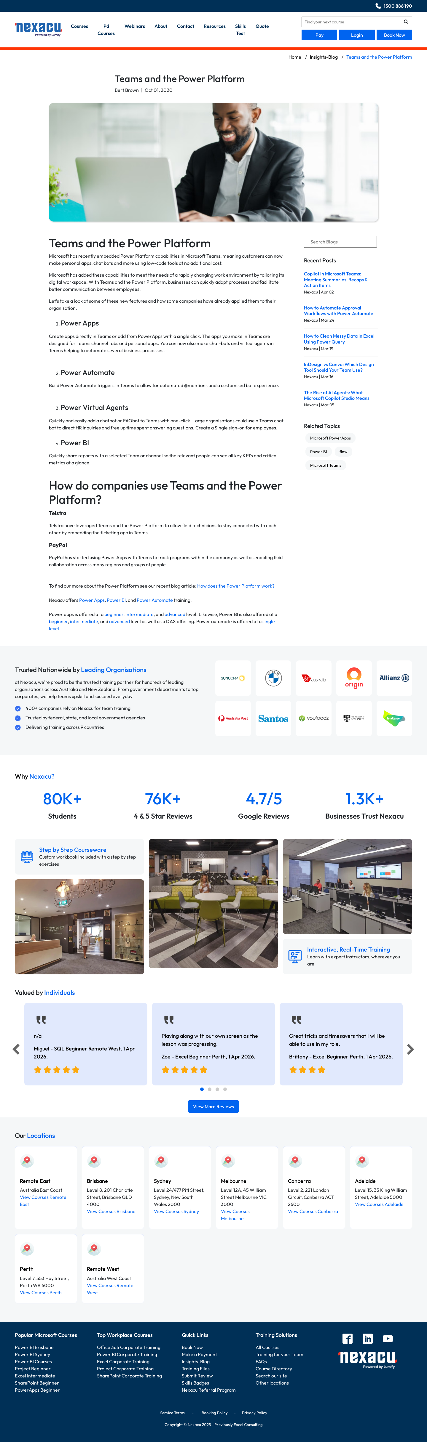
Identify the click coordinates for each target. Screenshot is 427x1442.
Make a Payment (199, 1354)
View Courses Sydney (176, 1211)
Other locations (272, 1383)
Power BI (116, 600)
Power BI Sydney (32, 1354)
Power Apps (92, 600)
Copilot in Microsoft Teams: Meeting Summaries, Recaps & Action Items (336, 279)
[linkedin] (368, 1339)
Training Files (196, 1369)
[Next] (412, 1051)
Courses (79, 26)
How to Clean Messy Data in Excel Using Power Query (339, 338)
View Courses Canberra (313, 1211)
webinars (135, 26)
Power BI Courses (33, 1361)
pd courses (106, 29)
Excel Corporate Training (123, 1361)
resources (215, 26)
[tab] (202, 1089)
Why (35, 776)
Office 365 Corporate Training (128, 1347)
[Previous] (14, 1051)
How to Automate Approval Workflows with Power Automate (338, 310)
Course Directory (274, 1369)
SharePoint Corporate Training (129, 1376)
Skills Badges (195, 1383)
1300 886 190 (398, 6)
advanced (175, 614)
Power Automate (155, 600)
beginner (113, 614)
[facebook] (347, 1339)
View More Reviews (213, 1106)
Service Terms (172, 1412)
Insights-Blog (196, 1361)
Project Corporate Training (125, 1369)
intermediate (139, 614)
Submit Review (197, 1376)
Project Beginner (33, 1369)
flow (344, 451)
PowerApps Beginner (37, 1390)
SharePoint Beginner (37, 1383)
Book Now (394, 35)
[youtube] (388, 1339)
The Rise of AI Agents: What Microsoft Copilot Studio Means (336, 395)
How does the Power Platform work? (236, 586)
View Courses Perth (41, 1292)
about (160, 26)
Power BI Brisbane (34, 1347)
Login (357, 35)
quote (262, 26)
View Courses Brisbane (111, 1211)
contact (185, 26)
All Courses (267, 1347)
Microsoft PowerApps (330, 438)
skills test (240, 29)
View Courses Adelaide (379, 1204)
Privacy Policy (254, 1412)
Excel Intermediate (35, 1376)
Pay (320, 35)
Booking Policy (215, 1412)
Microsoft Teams (325, 465)
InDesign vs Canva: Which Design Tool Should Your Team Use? (339, 367)
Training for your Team (279, 1354)
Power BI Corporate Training (127, 1354)
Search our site (271, 1376)
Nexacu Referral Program (209, 1390)
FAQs (261, 1361)
